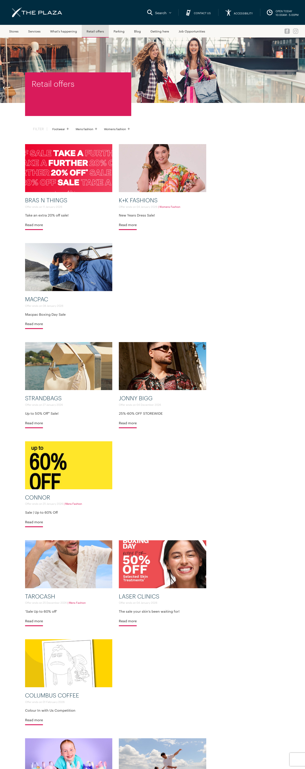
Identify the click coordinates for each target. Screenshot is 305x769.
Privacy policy (124, 761)
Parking (119, 31)
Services (34, 31)
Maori (255, 739)
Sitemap (34, 731)
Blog (137, 31)
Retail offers (95, 31)
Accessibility (80, 711)
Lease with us (81, 718)
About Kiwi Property (85, 704)
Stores (14, 31)
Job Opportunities (192, 31)
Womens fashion (115, 129)
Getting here (159, 31)
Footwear (58, 129)
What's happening (63, 31)
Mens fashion (84, 129)
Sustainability (81, 731)
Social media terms (40, 761)
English (256, 732)
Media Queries (81, 725)
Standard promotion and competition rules (84, 761)
